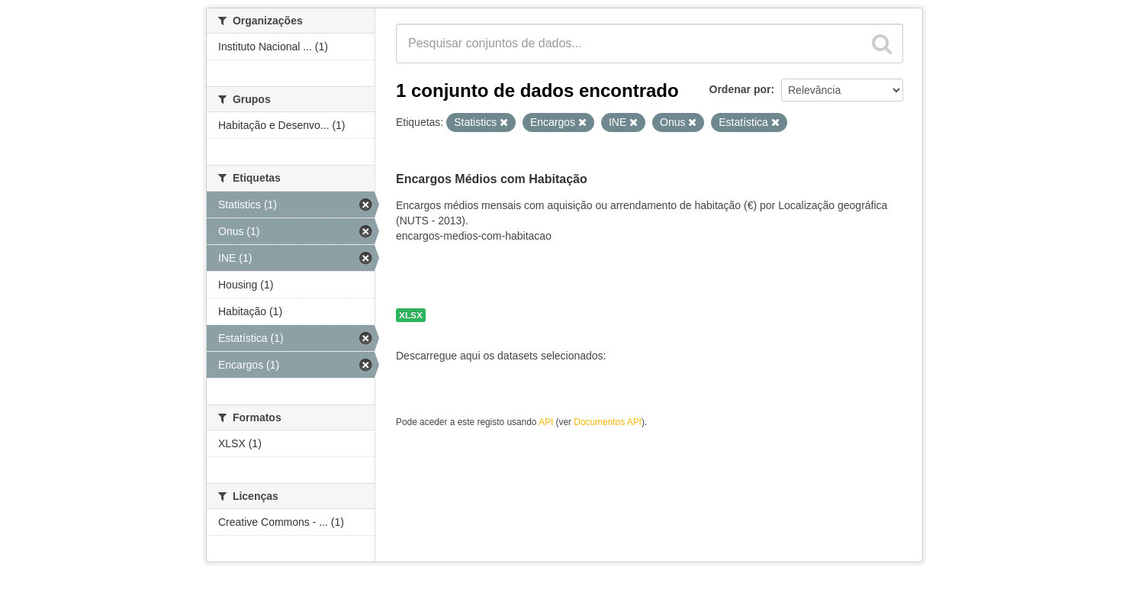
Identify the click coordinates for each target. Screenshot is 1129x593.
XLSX (411, 315)
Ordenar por (740, 89)
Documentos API (608, 422)
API (546, 422)
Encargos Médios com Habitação (491, 178)
